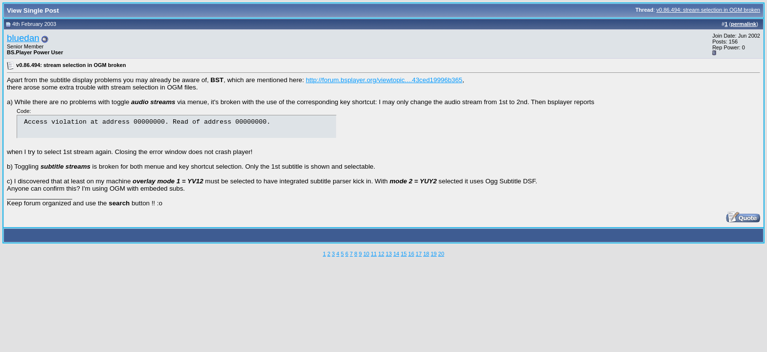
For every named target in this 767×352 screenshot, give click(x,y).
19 (433, 254)
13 (389, 254)
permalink (743, 24)
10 (366, 254)
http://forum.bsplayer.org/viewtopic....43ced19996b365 (384, 80)
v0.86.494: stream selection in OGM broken (708, 10)
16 (411, 254)
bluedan (23, 38)
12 (381, 254)
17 (419, 254)
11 (374, 254)
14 (396, 254)
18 (426, 254)
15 (403, 254)
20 (441, 254)
